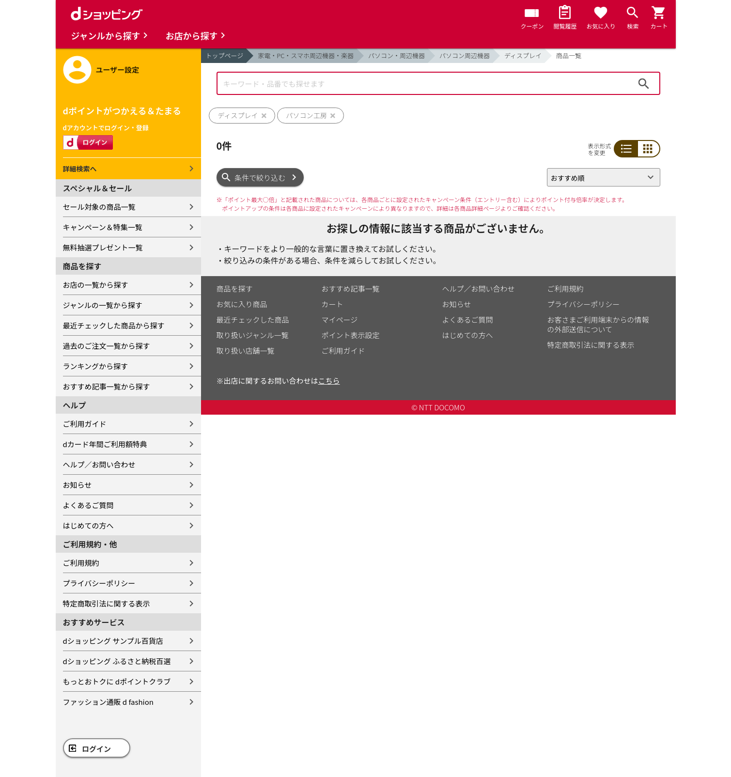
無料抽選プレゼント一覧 (103, 247)
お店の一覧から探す (95, 285)
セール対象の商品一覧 (99, 207)
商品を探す (235, 288)
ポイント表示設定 (351, 335)
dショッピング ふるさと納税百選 (117, 661)
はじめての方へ (88, 525)
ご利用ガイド (85, 424)
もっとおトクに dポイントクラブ (117, 681)
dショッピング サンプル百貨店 (113, 641)
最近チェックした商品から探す (114, 325)
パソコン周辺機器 (464, 55)
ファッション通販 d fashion (108, 702)
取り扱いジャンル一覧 (253, 335)
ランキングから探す (95, 366)
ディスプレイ (523, 55)
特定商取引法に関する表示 (106, 603)
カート (332, 304)
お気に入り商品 (242, 304)
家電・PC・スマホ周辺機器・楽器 (306, 55)
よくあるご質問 (88, 505)
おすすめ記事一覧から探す (106, 386)
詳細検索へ (80, 168)
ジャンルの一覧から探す (102, 305)
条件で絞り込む (259, 177)
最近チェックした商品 (253, 319)
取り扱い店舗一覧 (246, 350)
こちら (329, 380)
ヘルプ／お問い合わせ (99, 464)
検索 (644, 83)
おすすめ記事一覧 (351, 288)
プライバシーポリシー (99, 583)
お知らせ (77, 485)
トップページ (225, 55)
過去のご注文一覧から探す (106, 346)
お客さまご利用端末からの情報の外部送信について (598, 324)
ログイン (96, 749)
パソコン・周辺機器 (396, 55)
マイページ (340, 319)
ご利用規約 (81, 563)
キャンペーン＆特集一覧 (102, 227)
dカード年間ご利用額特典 (105, 444)
